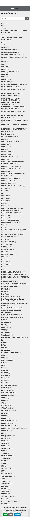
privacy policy (19, 512)
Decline (10, 514)
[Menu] (12, 8)
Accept (5, 514)
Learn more (17, 514)
